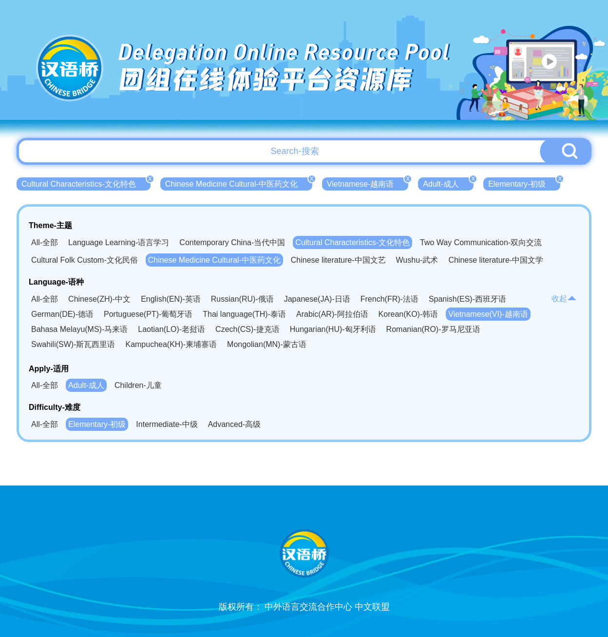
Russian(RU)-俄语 (242, 299)
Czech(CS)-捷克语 (247, 329)
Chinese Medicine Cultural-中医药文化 (238, 182)
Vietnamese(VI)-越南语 (488, 314)
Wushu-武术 (417, 260)
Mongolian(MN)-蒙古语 (266, 344)
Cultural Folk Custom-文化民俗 (84, 260)
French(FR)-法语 (389, 299)
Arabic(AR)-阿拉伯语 (332, 314)
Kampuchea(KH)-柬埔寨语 (171, 344)
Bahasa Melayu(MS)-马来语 (79, 329)
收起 (564, 298)
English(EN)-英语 (171, 299)
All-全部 (44, 242)
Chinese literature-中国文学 (495, 260)
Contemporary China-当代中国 (232, 242)
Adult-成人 (448, 182)
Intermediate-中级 (166, 424)
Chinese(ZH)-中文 (99, 299)
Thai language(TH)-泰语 (244, 314)
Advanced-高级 (234, 424)
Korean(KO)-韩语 (408, 314)
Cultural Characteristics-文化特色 (86, 182)
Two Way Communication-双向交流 (481, 242)
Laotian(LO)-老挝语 (171, 329)
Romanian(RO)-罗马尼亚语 (433, 329)
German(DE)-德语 (62, 314)
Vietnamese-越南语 (368, 182)
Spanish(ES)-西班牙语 (467, 299)
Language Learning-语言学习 (118, 242)
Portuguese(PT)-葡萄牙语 (148, 314)
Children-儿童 (138, 385)
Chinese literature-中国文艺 (338, 260)
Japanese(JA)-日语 (317, 299)
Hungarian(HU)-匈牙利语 (333, 329)
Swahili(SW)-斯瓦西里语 (73, 344)
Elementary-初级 (524, 182)
